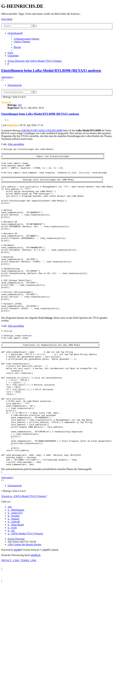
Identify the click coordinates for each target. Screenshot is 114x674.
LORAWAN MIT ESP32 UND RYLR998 (41, 130)
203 (20, 105)
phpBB (17, 610)
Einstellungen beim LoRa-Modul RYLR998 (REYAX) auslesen (51, 70)
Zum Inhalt (6, 19)
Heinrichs (6, 102)
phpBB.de (36, 615)
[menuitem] (26, 38)
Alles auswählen (16, 144)
